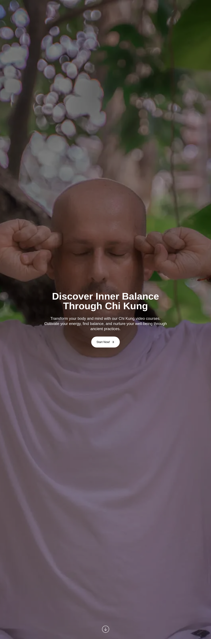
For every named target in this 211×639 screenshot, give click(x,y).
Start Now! (105, 342)
